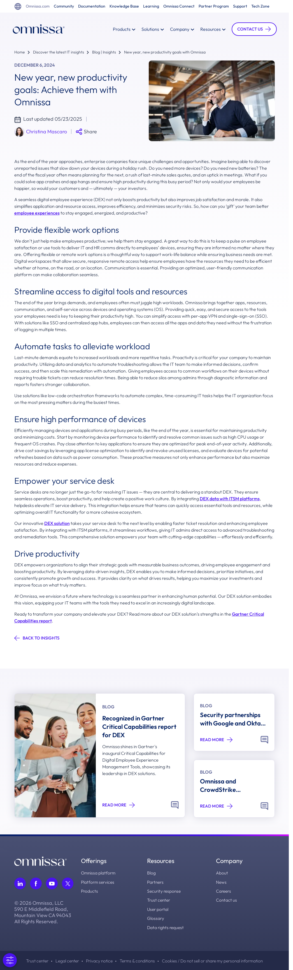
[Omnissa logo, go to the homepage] (40, 861)
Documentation (91, 6)
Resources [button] (210, 29)
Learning (151, 6)
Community (64, 6)
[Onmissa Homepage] (41, 29)
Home (19, 52)
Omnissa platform (99, 873)
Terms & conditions (136, 960)
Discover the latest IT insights (58, 52)
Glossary (156, 917)
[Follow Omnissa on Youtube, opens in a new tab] (52, 883)
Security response (165, 891)
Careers (224, 891)
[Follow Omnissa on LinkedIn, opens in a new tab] (20, 883)
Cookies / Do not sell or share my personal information (216, 960)
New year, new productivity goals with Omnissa (165, 52)
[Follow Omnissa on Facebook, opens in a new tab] (36, 883)
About (222, 873)
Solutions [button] (150, 29)
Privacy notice (97, 960)
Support (240, 6)
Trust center (159, 899)
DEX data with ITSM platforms (230, 498)
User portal (158, 908)
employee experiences (37, 213)
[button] (252, 29)
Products (90, 891)
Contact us (226, 899)
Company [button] (180, 29)
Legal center (63, 960)
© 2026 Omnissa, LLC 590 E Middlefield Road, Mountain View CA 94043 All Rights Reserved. (42, 912)
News (221, 882)
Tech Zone (260, 6)
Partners (156, 882)
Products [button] (122, 29)
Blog (151, 873)
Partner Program (214, 6)
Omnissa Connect (178, 6)
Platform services (99, 882)
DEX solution (57, 523)
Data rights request (166, 926)
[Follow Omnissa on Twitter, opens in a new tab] (68, 883)
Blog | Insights (104, 52)
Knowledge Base (124, 6)
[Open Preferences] (10, 960)
